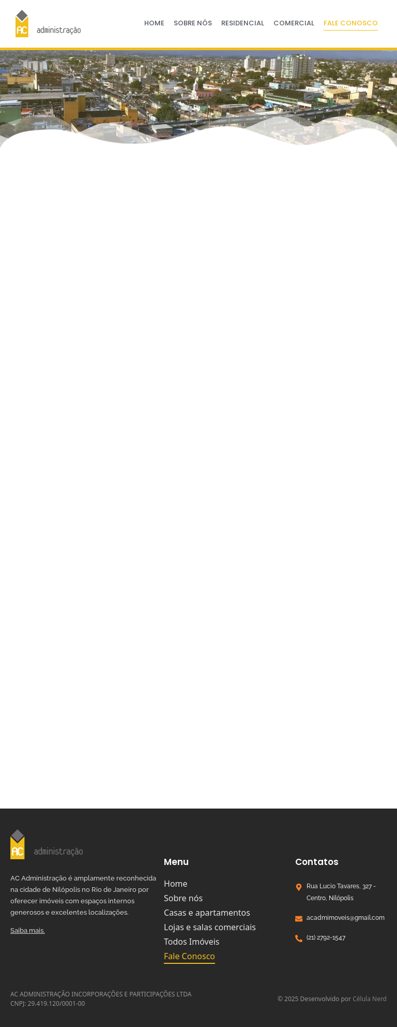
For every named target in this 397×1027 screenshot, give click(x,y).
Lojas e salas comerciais (210, 927)
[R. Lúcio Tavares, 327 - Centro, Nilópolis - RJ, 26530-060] (198, 731)
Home (154, 23)
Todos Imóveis (192, 941)
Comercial (293, 23)
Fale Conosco (351, 23)
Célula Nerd (370, 998)
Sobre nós (193, 23)
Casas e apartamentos (207, 912)
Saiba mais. (27, 930)
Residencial (242, 23)
